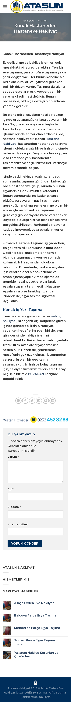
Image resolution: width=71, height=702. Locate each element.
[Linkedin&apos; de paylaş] (52, 401)
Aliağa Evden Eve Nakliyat (34, 603)
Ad (10, 489)
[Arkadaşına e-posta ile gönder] (39, 401)
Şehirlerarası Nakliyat (35, 697)
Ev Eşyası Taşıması (35, 20)
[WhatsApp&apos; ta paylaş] (18, 401)
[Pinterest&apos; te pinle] (46, 401)
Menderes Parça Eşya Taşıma (37, 628)
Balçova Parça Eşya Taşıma (35, 615)
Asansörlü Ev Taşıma (32, 692)
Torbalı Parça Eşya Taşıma (34, 640)
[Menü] (5, 6)
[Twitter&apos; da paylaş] (32, 401)
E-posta (14, 507)
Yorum (13, 457)
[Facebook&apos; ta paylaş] (25, 401)
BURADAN (36, 374)
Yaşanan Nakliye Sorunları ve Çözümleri (36, 654)
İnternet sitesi (18, 524)
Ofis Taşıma (57, 692)
